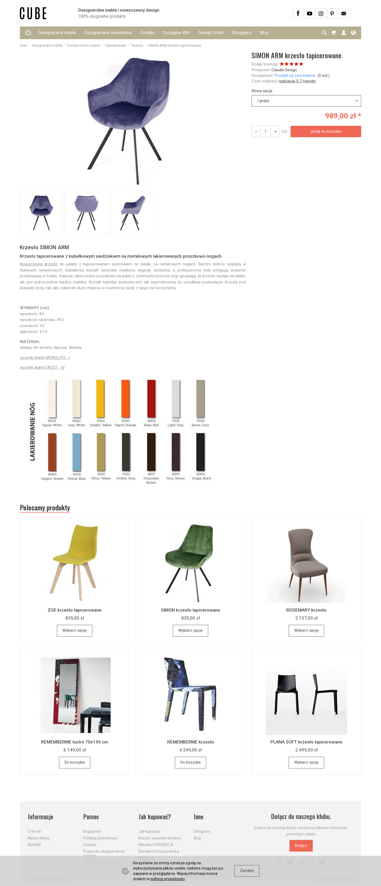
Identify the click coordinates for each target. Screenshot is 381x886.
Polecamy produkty (45, 507)
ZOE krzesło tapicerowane (75, 610)
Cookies (89, 844)
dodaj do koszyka (326, 131)
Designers (241, 32)
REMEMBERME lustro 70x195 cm (74, 742)
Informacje (40, 816)
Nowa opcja (262, 90)
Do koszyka (75, 762)
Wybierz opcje (74, 630)
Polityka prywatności (100, 838)
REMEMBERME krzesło (190, 742)
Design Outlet (211, 32)
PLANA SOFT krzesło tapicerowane (306, 742)
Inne (199, 816)
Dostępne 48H (176, 32)
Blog (264, 32)
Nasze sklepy (39, 838)
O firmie (34, 831)
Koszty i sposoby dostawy (159, 838)
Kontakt (34, 844)
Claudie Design (284, 70)
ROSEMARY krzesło (306, 610)
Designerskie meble (57, 32)
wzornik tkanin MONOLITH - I (45, 357)
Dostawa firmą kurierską (158, 851)
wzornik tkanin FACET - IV (42, 367)
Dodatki (147, 32)
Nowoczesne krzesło (39, 264)
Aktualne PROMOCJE (156, 844)
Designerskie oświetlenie (108, 32)
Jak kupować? (154, 816)
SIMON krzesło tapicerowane (190, 610)
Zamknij (247, 870)
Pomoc (91, 816)
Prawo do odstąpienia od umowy (103, 853)
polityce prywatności (168, 879)
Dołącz (301, 845)
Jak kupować (149, 831)
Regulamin (92, 831)
